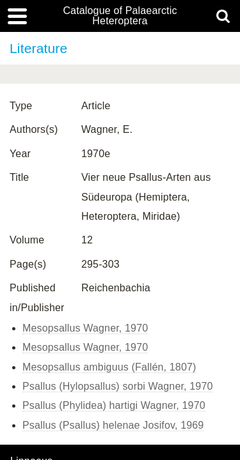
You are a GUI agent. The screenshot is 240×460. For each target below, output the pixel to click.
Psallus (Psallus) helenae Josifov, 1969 (113, 425)
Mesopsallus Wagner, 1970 (85, 328)
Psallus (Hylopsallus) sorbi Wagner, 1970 (117, 386)
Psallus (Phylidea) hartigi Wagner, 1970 (113, 405)
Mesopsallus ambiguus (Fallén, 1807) (109, 367)
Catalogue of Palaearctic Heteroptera (120, 16)
